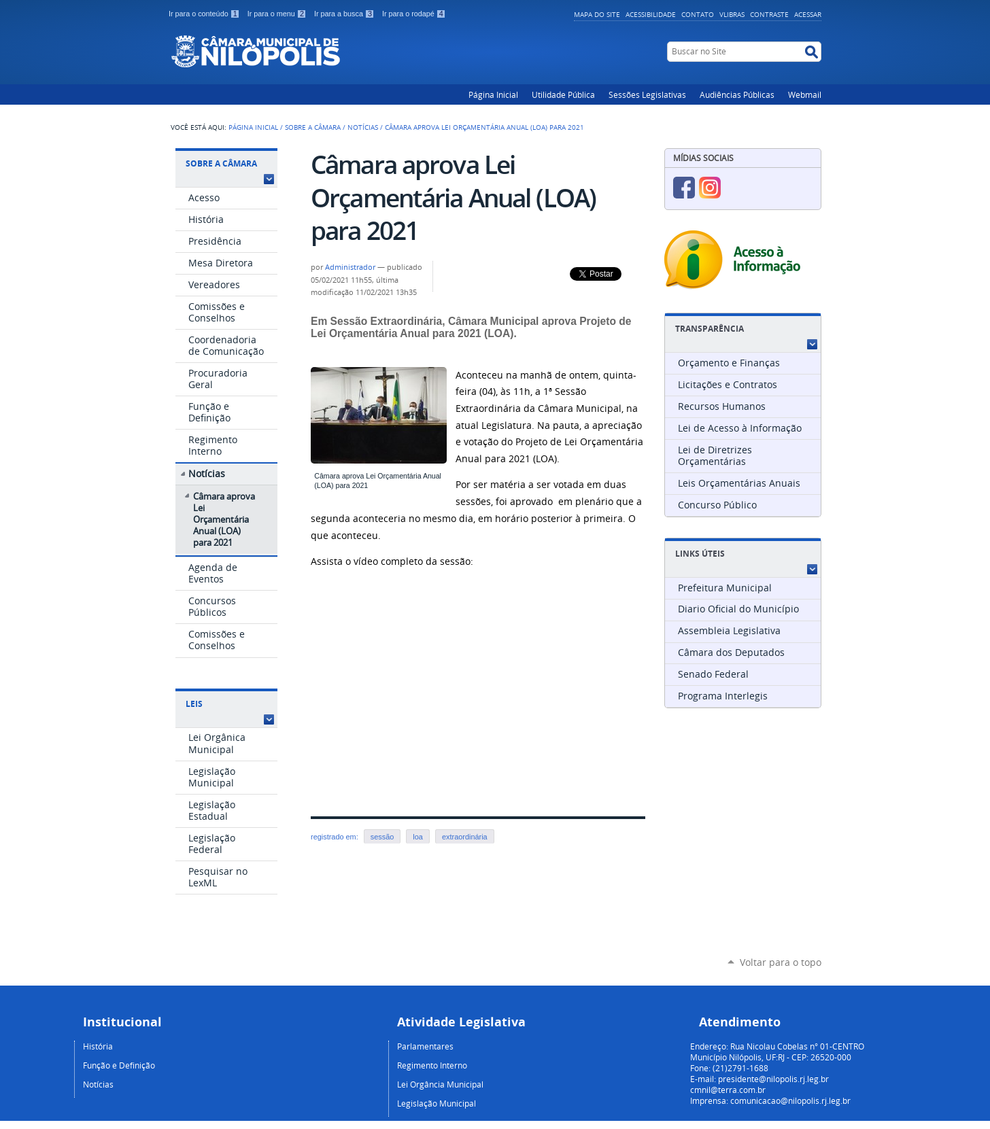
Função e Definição (119, 1065)
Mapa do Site (597, 14)
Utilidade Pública (563, 94)
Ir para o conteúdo (205, 14)
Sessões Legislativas (647, 94)
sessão (382, 837)
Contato (697, 14)
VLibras (732, 14)
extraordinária (465, 837)
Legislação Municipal (436, 1103)
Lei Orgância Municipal (440, 1084)
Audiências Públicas (737, 94)
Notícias (362, 127)
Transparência (709, 328)
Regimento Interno (432, 1065)
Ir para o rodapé (414, 14)
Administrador (350, 267)
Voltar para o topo (780, 962)
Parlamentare (423, 1046)
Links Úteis (700, 553)
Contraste (769, 14)
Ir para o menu (278, 14)
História (98, 1046)
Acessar (807, 14)
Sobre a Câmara (313, 127)
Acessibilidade (651, 14)
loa (418, 837)
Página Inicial (493, 94)
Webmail (804, 94)
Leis (194, 704)
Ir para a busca (345, 14)
